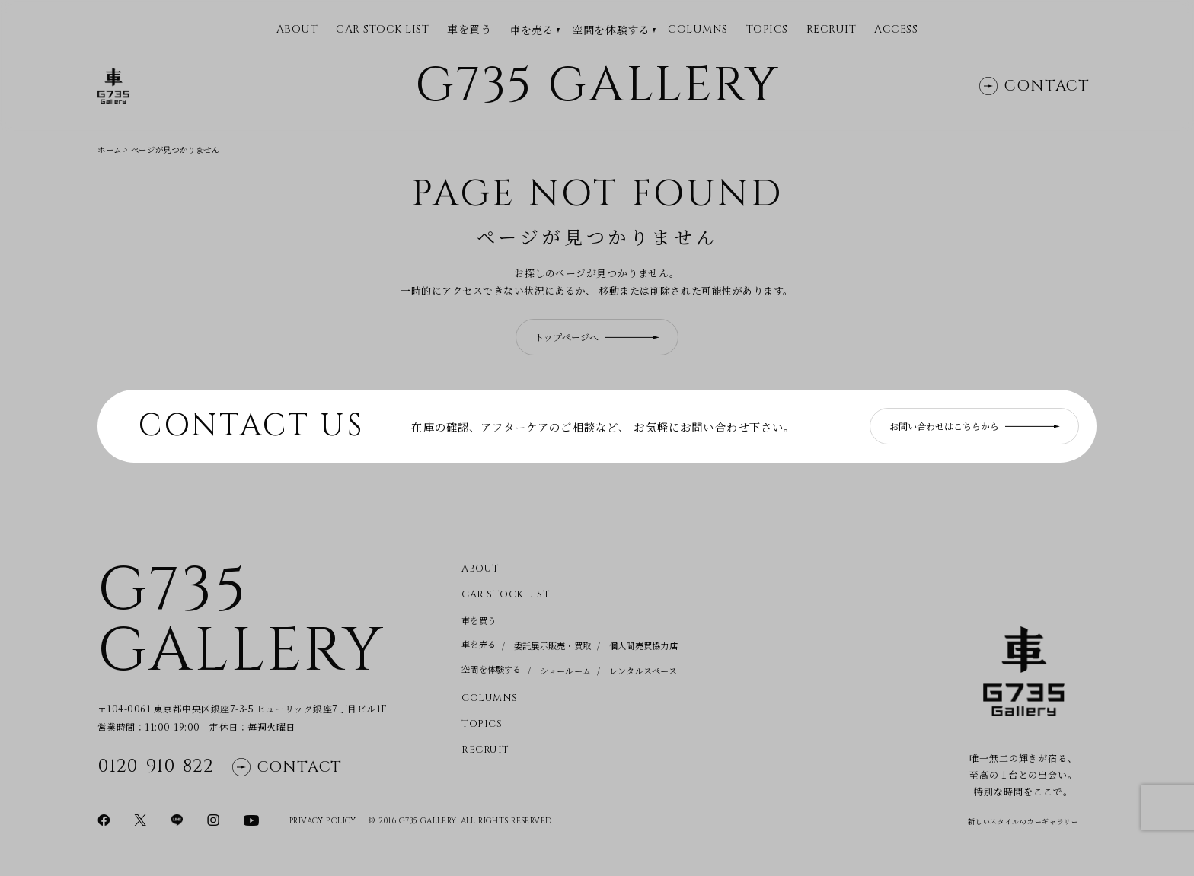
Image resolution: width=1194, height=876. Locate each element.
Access (896, 30)
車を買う (469, 29)
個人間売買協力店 (643, 645)
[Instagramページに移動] (213, 819)
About (480, 568)
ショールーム (565, 670)
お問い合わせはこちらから (974, 425)
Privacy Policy (322, 821)
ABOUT (297, 30)
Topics (767, 30)
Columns (698, 30)
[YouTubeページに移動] (251, 819)
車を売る (531, 30)
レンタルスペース (643, 670)
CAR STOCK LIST (382, 30)
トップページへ (597, 336)
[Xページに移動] (140, 819)
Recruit (831, 30)
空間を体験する (611, 30)
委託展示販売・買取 (552, 645)
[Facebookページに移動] (103, 819)
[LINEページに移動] (177, 819)
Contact (1034, 85)
